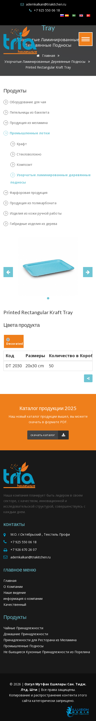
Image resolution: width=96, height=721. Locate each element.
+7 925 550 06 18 (47, 10)
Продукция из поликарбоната (29, 203)
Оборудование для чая (24, 102)
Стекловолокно (25, 154)
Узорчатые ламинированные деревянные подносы (44, 61)
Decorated (14, 342)
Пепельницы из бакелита (26, 112)
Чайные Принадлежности (23, 628)
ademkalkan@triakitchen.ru (46, 4)
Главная (9, 580)
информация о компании (23, 598)
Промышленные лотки (26, 133)
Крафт (18, 144)
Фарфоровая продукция (25, 192)
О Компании (13, 586)
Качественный (14, 604)
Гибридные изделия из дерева (30, 223)
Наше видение (14, 592)
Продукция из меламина (25, 123)
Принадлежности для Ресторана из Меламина (40, 640)
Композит (21, 164)
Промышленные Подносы (23, 646)
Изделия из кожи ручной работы (32, 213)
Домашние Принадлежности (25, 634)
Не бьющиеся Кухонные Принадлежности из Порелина (46, 652)
